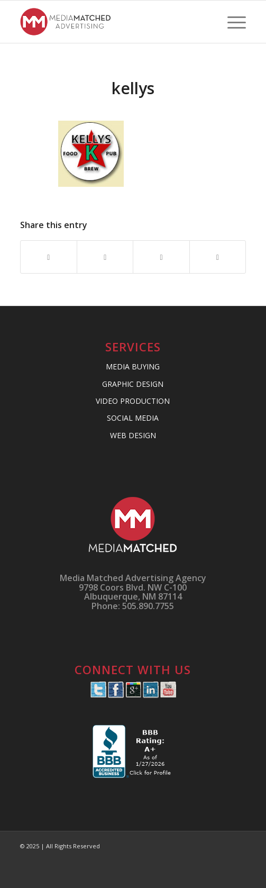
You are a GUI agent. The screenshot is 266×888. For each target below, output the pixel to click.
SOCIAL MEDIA (133, 418)
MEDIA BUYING (133, 366)
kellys (133, 88)
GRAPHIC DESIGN (132, 384)
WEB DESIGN (133, 435)
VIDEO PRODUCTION (133, 401)
